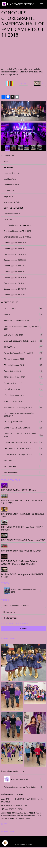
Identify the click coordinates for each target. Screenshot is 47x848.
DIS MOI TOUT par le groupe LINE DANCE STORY (22, 575)
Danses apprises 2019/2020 (15, 277)
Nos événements (23, 472)
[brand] (18, 4)
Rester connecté (11, 618)
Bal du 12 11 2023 (23, 308)
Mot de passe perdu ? (22, 623)
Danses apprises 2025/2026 (15, 242)
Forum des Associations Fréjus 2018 (23, 352)
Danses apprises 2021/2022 (15, 266)
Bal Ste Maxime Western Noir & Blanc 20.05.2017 (23, 414)
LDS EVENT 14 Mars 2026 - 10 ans (18, 490)
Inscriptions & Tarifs (12, 202)
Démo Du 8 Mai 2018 (23, 371)
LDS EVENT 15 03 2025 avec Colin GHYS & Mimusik (22, 528)
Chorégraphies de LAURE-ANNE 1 (17, 225)
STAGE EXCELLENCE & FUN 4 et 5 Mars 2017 (23, 435)
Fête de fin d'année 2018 (23, 359)
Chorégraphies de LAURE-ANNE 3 (17, 237)
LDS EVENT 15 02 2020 (23, 334)
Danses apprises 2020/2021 (15, 271)
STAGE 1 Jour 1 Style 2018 (23, 377)
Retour (23, 83)
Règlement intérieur (12, 213)
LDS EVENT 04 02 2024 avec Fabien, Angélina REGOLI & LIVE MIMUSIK (19, 562)
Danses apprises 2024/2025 (15, 248)
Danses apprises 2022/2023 (15, 260)
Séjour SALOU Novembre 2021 (23, 320)
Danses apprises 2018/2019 (15, 283)
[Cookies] (5, 843)
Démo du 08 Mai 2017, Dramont (23, 427)
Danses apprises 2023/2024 (15, 254)
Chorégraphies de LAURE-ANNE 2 (17, 231)
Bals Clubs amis (23, 466)
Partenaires (8, 167)
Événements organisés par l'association (23, 787)
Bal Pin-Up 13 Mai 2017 (23, 421)
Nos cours (23, 460)
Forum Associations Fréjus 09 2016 (23, 454)
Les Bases (8, 219)
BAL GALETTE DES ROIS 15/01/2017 (23, 448)
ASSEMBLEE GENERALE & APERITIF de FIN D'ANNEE (22, 800)
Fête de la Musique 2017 (23, 395)
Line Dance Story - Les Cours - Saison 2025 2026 (22, 515)
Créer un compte (7, 623)
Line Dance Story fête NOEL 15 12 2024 (21, 550)
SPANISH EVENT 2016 (23, 401)
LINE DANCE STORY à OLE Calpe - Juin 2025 (23, 540)
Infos (6, 161)
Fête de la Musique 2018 (23, 365)
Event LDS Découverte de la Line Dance (23, 340)
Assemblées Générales (23, 779)
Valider (23, 628)
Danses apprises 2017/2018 (15, 289)
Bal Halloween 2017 (23, 389)
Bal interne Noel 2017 (23, 383)
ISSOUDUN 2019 (23, 346)
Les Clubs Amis (10, 179)
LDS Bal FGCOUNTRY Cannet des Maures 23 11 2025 (22, 502)
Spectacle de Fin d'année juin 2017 (23, 407)
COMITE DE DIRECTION (14, 208)
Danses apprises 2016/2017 (15, 294)
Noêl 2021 (23, 314)
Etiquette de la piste (12, 173)
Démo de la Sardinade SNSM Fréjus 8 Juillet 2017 (23, 327)
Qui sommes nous (11, 185)
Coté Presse (9, 190)
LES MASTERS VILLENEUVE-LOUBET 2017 (23, 442)
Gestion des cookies (23, 844)
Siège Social (9, 196)
